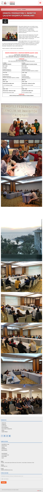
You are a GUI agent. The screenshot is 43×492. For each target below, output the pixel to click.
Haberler (3, 447)
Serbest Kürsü (4, 445)
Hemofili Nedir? (4, 453)
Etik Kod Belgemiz (5, 427)
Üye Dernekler (4, 425)
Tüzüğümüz (4, 424)
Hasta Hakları (4, 456)
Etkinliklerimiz (4, 448)
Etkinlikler (24, 9)
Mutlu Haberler (4, 450)
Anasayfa (19, 9)
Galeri (3, 457)
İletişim (3, 430)
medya (39, 490)
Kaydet (3, 482)
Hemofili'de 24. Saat (5, 444)
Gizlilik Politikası (5, 431)
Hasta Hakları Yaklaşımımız (7, 428)
